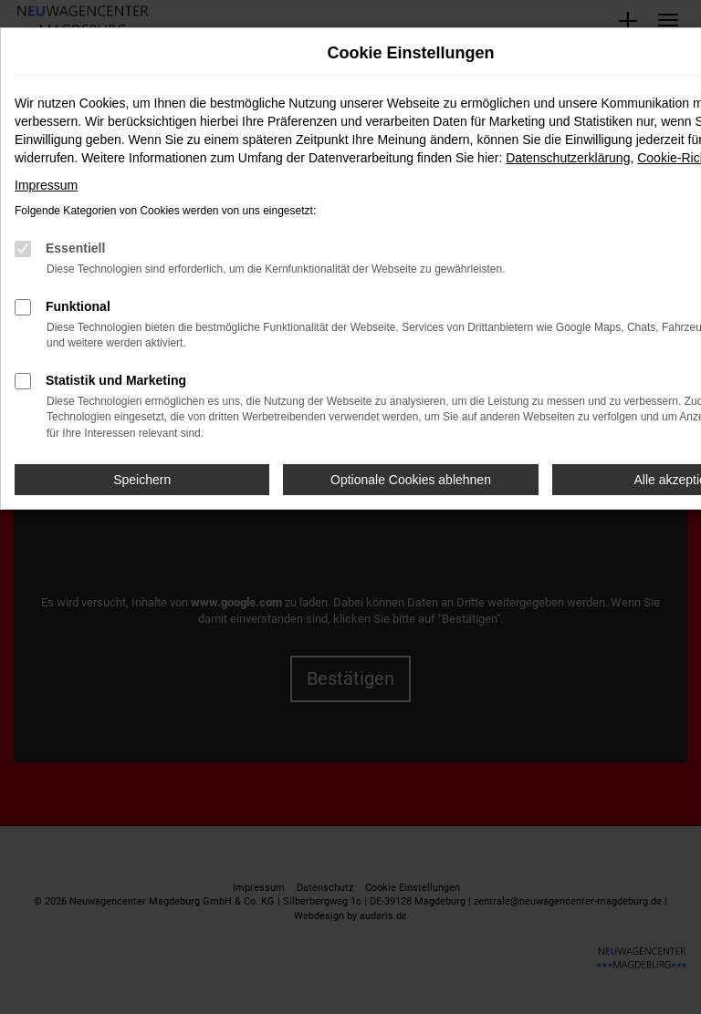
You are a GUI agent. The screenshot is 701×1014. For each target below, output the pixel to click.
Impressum (46, 185)
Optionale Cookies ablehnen (410, 479)
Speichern (142, 479)
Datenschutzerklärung (568, 157)
